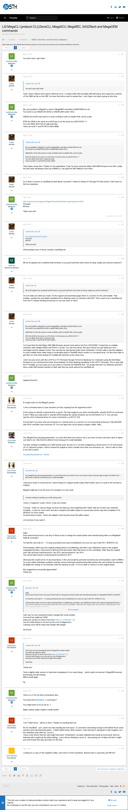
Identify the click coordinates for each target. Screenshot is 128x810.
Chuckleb (12, 440)
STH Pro (6, 786)
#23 (122, 105)
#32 (122, 398)
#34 (122, 463)
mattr (12, 84)
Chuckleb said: (31, 470)
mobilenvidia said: (32, 84)
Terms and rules (92, 786)
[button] (4, 18)
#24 (122, 135)
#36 (122, 581)
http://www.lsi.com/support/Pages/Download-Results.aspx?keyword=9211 (54, 201)
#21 (122, 54)
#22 (122, 76)
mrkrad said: (30, 285)
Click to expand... (73, 610)
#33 (122, 433)
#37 (122, 638)
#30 (122, 314)
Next (24, 48)
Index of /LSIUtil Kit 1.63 (65, 620)
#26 (122, 197)
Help (111, 786)
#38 (122, 691)
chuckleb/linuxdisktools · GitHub (37, 454)
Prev (7, 48)
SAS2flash (40, 700)
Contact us (81, 786)
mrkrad (12, 265)
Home (116, 786)
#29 (122, 278)
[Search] (39, 17)
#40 (122, 748)
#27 (122, 224)
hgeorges (12, 536)
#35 (122, 529)
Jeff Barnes (12, 756)
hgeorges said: (31, 588)
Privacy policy (103, 786)
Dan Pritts (12, 405)
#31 (122, 376)
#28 (122, 258)
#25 (122, 177)
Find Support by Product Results (37, 237)
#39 (122, 718)
